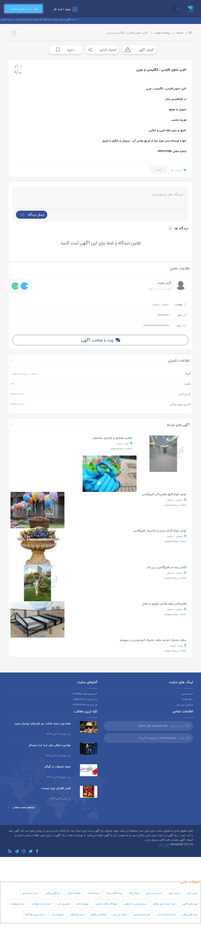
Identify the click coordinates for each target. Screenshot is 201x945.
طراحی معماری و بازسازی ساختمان (112, 437)
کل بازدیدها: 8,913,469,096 (85, 704)
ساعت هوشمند (17, 904)
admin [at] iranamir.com (153, 725)
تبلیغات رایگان (74, 893)
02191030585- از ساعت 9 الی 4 (157, 738)
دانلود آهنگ (187, 699)
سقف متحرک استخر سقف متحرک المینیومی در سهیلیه (153, 640)
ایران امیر (165, 844)
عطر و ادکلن (192, 893)
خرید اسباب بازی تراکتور (164, 904)
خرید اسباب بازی (154, 893)
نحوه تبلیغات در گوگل (57, 766)
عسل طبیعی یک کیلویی (135, 904)
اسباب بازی (174, 893)
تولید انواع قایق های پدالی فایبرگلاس (164, 494)
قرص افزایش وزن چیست (56, 788)
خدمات (179, 32)
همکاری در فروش (98, 914)
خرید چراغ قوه (77, 914)
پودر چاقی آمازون (189, 904)
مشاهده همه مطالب (21, 807)
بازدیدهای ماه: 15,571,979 (85, 699)
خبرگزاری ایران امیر (184, 704)
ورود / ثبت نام (62, 9)
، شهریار (178, 645)
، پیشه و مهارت (121, 448)
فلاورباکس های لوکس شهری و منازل (164, 603)
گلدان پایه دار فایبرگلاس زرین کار (166, 567)
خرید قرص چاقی (189, 914)
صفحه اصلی (187, 694)
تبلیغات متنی (190, 881)
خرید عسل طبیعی (142, 914)
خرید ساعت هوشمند (41, 904)
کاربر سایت (164, 283)
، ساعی (124, 443)
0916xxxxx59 (163, 315)
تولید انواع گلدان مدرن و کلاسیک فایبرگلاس (159, 530)
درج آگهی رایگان (53, 893)
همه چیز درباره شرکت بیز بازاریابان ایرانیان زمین (42, 723)
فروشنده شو (82, 904)
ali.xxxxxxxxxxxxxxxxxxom (156, 325)
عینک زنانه (134, 893)
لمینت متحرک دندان (166, 914)
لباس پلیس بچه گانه (34, 914)
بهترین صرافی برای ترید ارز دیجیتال (50, 745)
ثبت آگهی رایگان (23, 8)
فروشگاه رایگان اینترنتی (106, 904)
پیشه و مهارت (162, 32)
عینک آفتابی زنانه (114, 893)
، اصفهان (176, 500)
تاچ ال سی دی (120, 914)
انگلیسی (158, 169)
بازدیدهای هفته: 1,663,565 (85, 694)
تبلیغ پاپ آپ (63, 904)
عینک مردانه (93, 893)
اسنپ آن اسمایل (30, 893)
